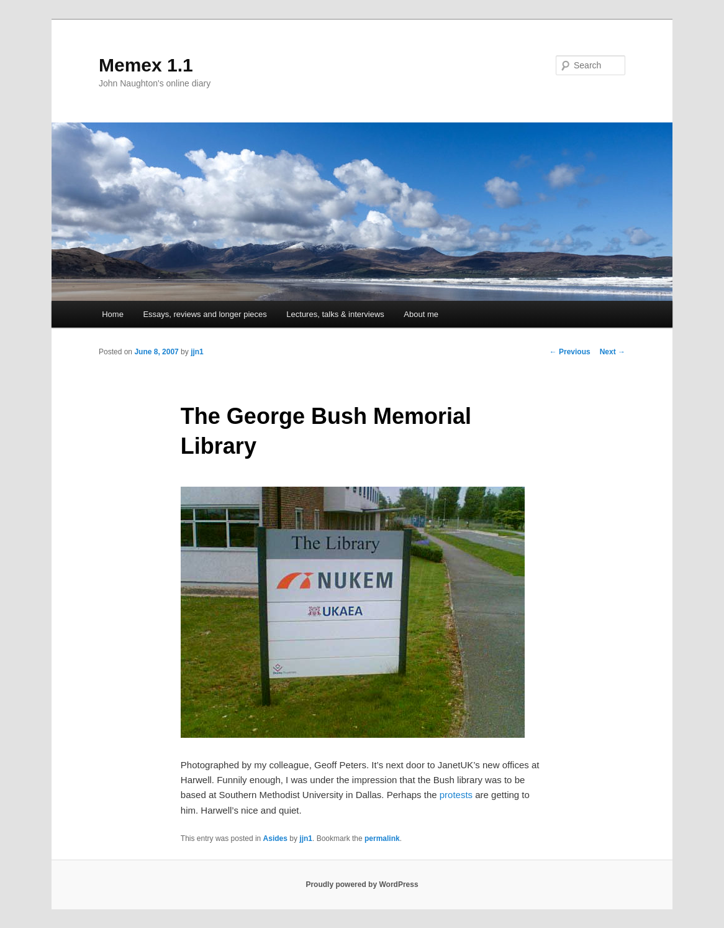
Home (113, 314)
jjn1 (197, 351)
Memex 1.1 (146, 65)
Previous (570, 351)
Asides (275, 838)
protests (456, 794)
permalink (382, 838)
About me (421, 314)
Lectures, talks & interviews (335, 314)
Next (612, 351)
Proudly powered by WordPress (361, 884)
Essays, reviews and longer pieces (204, 314)
